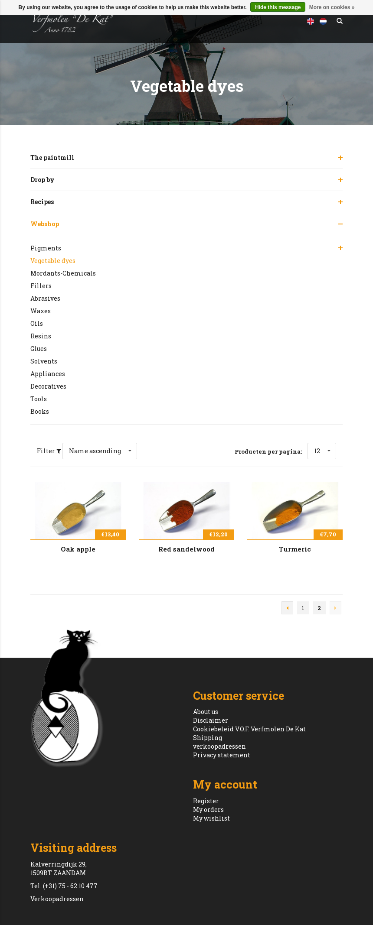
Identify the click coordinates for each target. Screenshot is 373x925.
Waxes (40, 311)
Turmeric (295, 549)
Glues (38, 348)
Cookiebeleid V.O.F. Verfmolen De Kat (249, 729)
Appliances (47, 374)
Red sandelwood (186, 549)
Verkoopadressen (57, 899)
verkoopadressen (219, 746)
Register (206, 801)
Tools (38, 399)
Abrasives (45, 298)
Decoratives (48, 386)
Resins (40, 336)
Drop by (42, 179)
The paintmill (52, 157)
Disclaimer (210, 720)
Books (39, 411)
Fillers (41, 286)
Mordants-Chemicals (63, 273)
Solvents (43, 361)
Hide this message (278, 7)
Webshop (44, 224)
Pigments (45, 248)
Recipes (42, 202)
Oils (36, 323)
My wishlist (211, 818)
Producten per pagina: (268, 451)
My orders (208, 809)
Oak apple (78, 549)
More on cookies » (332, 7)
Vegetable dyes (52, 260)
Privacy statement (221, 755)
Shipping (207, 738)
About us (205, 712)
